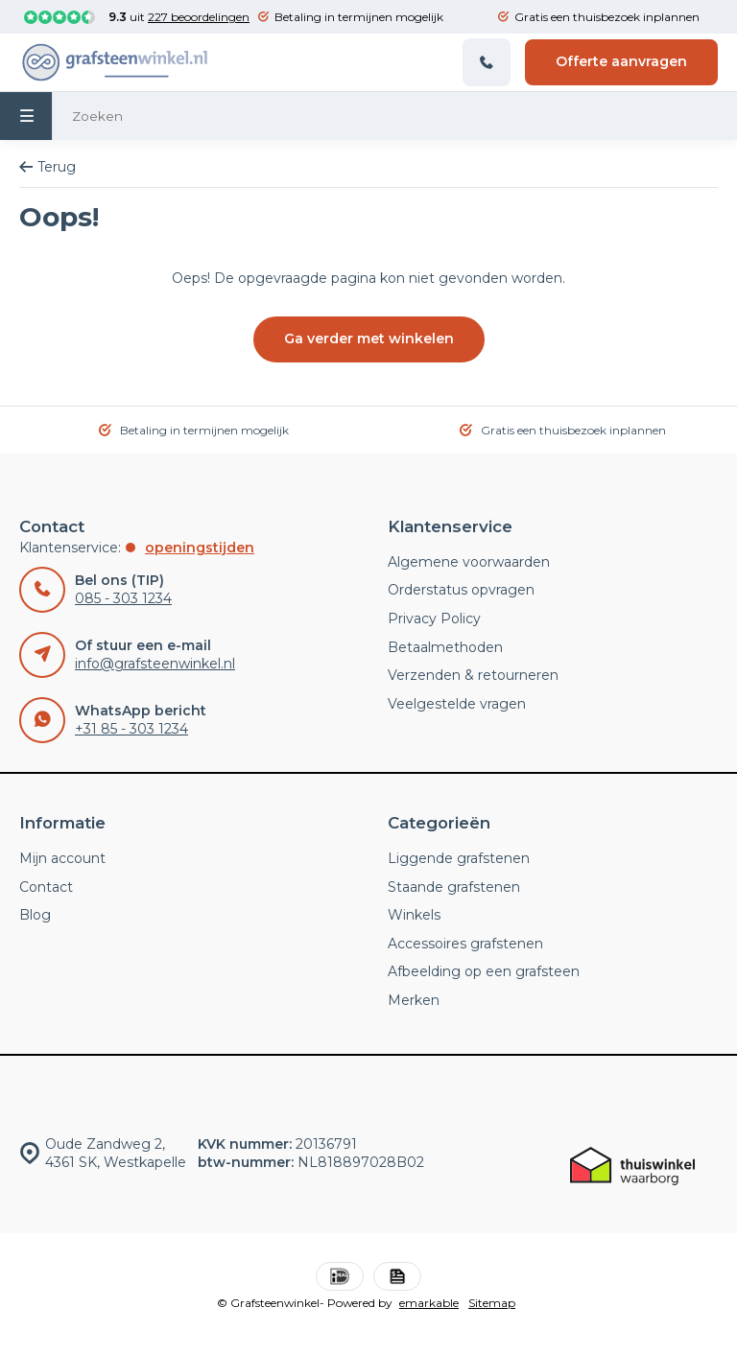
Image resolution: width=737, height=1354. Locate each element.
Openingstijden (199, 547)
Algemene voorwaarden (469, 562)
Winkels (414, 914)
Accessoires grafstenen (465, 943)
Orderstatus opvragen (461, 589)
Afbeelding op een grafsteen (484, 971)
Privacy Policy (434, 618)
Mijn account (62, 858)
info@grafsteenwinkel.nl (155, 663)
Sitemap (491, 1303)
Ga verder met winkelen (369, 338)
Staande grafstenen (454, 887)
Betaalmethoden (445, 647)
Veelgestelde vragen (457, 703)
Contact (46, 887)
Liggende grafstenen (459, 858)
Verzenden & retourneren (473, 675)
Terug (47, 166)
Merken (414, 1000)
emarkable (429, 1303)
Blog (35, 914)
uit (179, 17)
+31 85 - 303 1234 (131, 728)
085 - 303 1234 (123, 598)
